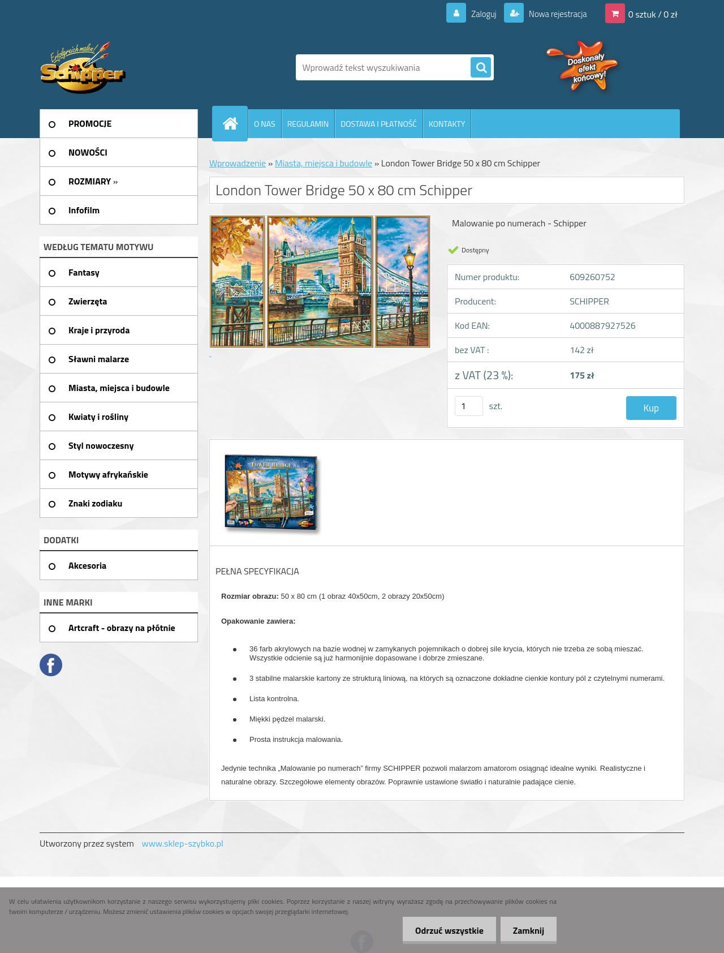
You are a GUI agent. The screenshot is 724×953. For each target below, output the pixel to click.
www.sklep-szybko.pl (182, 843)
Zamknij (526, 930)
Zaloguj (477, 13)
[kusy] (469, 406)
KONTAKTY (447, 124)
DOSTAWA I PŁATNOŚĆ (379, 124)
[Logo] (117, 67)
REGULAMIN (308, 124)
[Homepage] (235, 123)
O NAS (264, 124)
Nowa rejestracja (554, 13)
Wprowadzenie (237, 163)
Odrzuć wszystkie (444, 930)
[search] (481, 68)
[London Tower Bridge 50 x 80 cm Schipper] (270, 450)
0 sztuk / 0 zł (653, 13)
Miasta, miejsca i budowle (323, 163)
